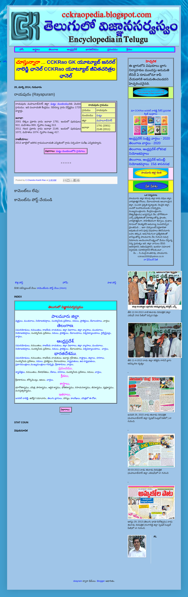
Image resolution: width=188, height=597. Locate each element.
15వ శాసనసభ (160, 164)
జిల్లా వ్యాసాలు (84, 330)
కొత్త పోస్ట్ (19, 282)
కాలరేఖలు (75, 398)
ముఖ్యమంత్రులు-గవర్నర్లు (42, 364)
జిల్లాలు (91, 357)
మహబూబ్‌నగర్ (104, 120)
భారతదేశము (92, 49)
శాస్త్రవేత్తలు (20, 372)
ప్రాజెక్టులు (84, 320)
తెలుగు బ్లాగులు (55, 398)
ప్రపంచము (112, 49)
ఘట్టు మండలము (60, 103)
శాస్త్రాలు (36, 49)
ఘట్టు (99, 115)
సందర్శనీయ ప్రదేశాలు (61, 320)
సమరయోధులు (22, 330)
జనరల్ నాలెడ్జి (21, 398)
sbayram (77, 581)
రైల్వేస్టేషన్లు (106, 333)
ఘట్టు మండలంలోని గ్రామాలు (70, 151)
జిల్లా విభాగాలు (69, 330)
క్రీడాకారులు (60, 364)
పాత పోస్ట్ (111, 282)
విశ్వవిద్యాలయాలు (91, 333)
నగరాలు (100, 357)
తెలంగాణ (53, 49)
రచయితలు (36, 330)
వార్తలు (18, 336)
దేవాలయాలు (96, 320)
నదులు (75, 320)
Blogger (101, 581)
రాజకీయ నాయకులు (52, 330)
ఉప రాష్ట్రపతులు (87, 361)
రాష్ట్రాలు (83, 357)
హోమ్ (65, 282)
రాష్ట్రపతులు (73, 361)
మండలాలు (29, 320)
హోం (21, 49)
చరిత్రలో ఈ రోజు (88, 398)
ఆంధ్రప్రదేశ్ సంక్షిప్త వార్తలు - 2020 (149, 138)
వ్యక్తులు (19, 320)
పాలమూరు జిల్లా (65, 316)
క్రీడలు (129, 49)
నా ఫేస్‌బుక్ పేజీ (151, 259)
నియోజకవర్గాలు (43, 320)
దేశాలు (53, 372)
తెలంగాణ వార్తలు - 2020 (145, 143)
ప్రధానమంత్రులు (22, 364)
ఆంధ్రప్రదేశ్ (72, 49)
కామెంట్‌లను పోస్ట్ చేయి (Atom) (51, 288)
